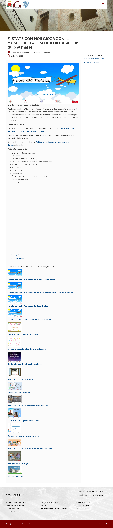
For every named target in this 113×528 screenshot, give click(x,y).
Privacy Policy (92, 524)
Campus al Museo (91, 63)
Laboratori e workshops (94, 59)
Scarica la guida (14, 254)
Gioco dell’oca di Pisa (17, 477)
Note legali (103, 524)
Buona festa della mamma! (20, 393)
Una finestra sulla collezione (20, 379)
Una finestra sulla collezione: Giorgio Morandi (28, 406)
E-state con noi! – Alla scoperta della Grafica (28, 306)
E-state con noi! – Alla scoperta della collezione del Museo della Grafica (40, 293)
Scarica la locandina (16, 258)
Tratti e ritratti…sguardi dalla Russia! (24, 421)
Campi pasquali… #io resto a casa (23, 335)
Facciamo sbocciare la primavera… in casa (27, 349)
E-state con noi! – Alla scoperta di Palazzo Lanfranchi (32, 280)
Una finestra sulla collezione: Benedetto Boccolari (30, 448)
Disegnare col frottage (18, 464)
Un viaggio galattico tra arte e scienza (25, 364)
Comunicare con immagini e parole (23, 436)
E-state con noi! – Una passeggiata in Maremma (29, 319)
